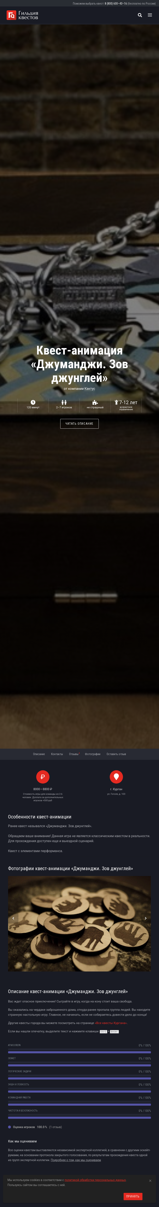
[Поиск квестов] (140, 15)
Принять (133, 1196)
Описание (39, 754)
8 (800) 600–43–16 (116, 3)
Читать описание (79, 423)
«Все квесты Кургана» (111, 1023)
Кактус (89, 389)
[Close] (150, 1180)
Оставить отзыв (116, 754)
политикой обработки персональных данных (95, 1180)
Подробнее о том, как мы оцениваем (76, 1160)
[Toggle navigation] (150, 15)
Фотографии (92, 754)
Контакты (57, 754)
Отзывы (74, 754)
